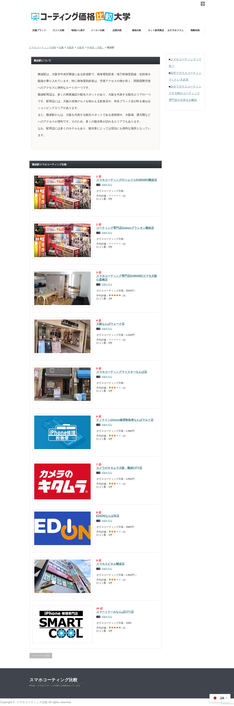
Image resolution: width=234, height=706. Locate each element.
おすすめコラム (176, 30)
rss (203, 4)
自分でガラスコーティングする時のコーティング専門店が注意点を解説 (185, 93)
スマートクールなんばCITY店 (115, 611)
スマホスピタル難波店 (110, 563)
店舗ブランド (39, 30)
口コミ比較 (58, 30)
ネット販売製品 (156, 30)
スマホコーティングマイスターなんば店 (121, 371)
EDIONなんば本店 (107, 515)
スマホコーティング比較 (53, 679)
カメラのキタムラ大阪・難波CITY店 (119, 467)
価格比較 (136, 30)
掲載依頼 (195, 30)
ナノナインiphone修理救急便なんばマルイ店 (124, 419)
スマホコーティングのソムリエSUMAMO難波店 (126, 179)
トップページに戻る (41, 655)
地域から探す (78, 30)
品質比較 (117, 30)
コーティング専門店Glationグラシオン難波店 (125, 227)
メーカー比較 (98, 30)
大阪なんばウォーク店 (110, 323)
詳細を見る (107, 185)
